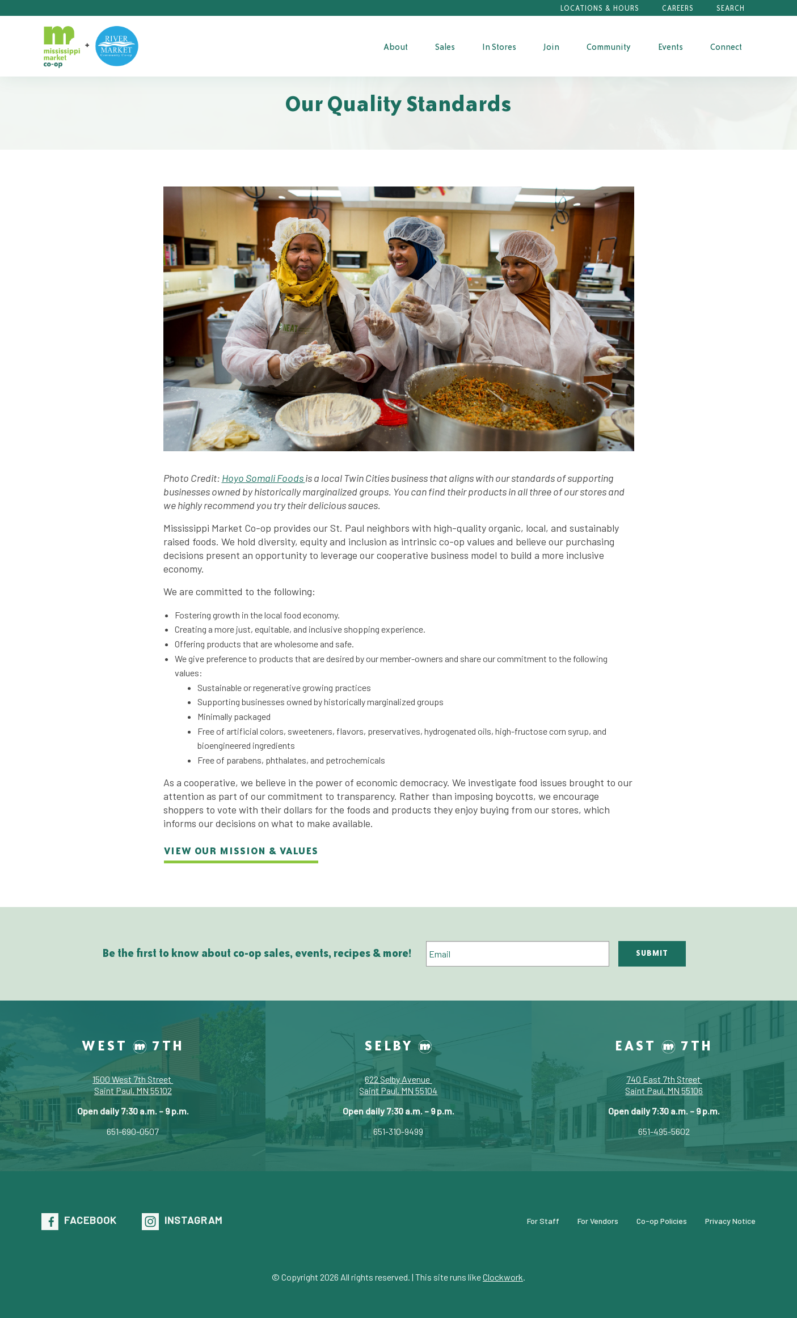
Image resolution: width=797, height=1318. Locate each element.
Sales (445, 47)
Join (551, 47)
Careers (678, 8)
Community (609, 47)
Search (730, 8)
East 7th (664, 1045)
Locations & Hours (599, 8)
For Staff (543, 1221)
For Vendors (597, 1221)
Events (670, 47)
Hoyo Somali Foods (263, 478)
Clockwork (503, 1277)
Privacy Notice (730, 1221)
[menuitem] (395, 46)
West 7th (133, 1045)
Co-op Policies (661, 1221)
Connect (726, 47)
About (395, 47)
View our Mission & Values (241, 850)
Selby (398, 1045)
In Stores (499, 47)
